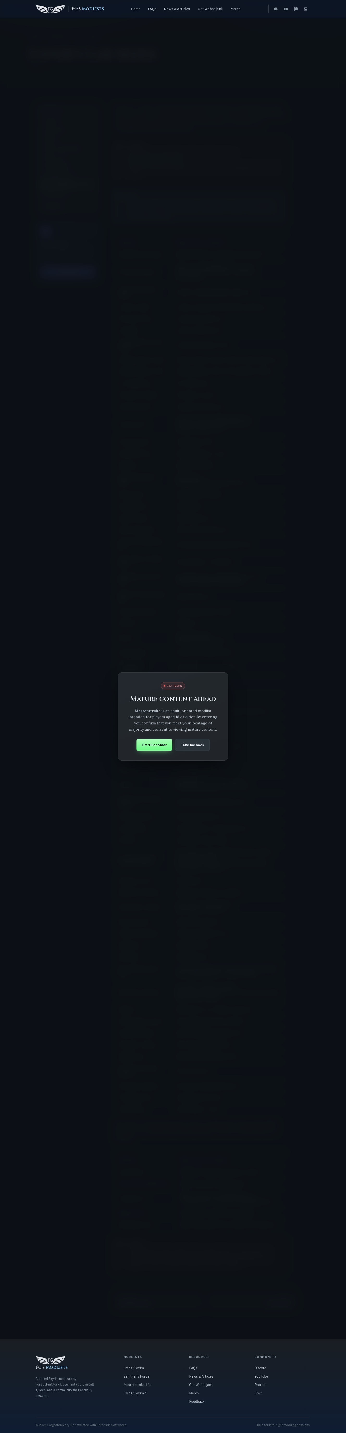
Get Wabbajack (210, 8)
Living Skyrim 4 (135, 1393)
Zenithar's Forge (136, 1376)
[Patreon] (296, 9)
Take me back (192, 745)
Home (135, 8)
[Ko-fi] (306, 9)
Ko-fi (258, 1393)
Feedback (196, 1401)
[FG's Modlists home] (70, 9)
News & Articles (177, 8)
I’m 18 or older (154, 745)
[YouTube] (286, 9)
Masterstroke (138, 1384)
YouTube (261, 1376)
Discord (260, 1368)
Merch (235, 8)
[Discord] (276, 9)
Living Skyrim (134, 1368)
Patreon (260, 1384)
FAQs (152, 8)
